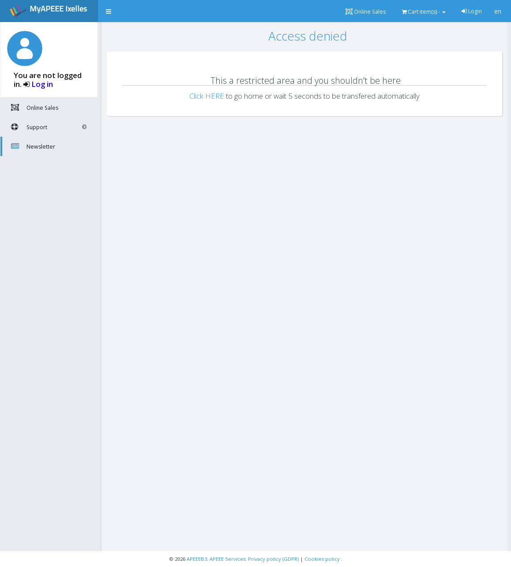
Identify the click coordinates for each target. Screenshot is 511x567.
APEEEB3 (197, 559)
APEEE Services (227, 559)
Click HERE (206, 96)
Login (472, 11)
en (497, 11)
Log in (42, 84)
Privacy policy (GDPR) (274, 559)
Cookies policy (322, 559)
